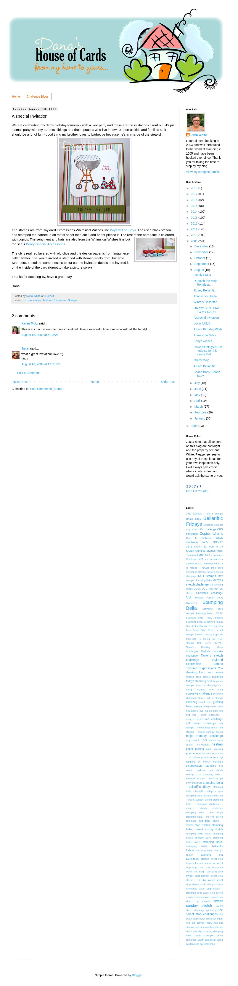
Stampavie (192, 603)
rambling (190, 761)
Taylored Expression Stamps (60, 300)
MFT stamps (207, 576)
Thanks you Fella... (206, 296)
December (201, 246)
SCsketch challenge (209, 593)
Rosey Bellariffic (204, 290)
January (200, 418)
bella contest (203, 677)
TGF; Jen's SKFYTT (210, 643)
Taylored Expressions (201, 668)
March (199, 406)
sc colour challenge (210, 761)
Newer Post (20, 381)
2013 (194, 217)
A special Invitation (206, 317)
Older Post (168, 381)
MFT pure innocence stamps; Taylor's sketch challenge (204, 572)
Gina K (218, 533)
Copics (205, 534)
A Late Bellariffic (204, 366)
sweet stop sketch (197, 875)
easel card (205, 702)
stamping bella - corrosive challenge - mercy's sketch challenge (204, 803)
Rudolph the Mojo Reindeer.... (205, 282)
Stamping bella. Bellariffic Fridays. (204, 621)
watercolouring (206, 939)
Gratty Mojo (201, 360)
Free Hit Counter (197, 491)
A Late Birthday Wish (208, 329)
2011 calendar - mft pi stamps (204, 513)
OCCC (197, 588)
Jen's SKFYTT (212, 542)
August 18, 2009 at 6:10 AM (39, 335)
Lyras (200, 555)
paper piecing (195, 748)
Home (16, 96)
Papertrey (213, 588)
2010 (194, 235)
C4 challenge (208, 529)
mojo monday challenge (204, 736)
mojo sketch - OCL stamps (201, 740)
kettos (194, 710)
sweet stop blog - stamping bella (204, 871)
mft (188, 714)
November (201, 252)
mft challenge (214, 719)
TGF (214, 639)
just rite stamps (32, 300)
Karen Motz (29, 323)
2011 (194, 229)
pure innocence (195, 753)
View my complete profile (203, 172)
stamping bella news (198, 833)
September (202, 264)
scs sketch (216, 770)
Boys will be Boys (122, 230)
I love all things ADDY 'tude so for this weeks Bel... (208, 350)
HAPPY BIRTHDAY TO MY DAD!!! (207, 309)
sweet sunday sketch (204, 903)
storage (205, 859)
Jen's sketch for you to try (204, 546)
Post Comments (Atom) (46, 389)
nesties (217, 744)
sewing (190, 774)
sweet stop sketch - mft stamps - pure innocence (204, 884)
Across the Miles (205, 335)
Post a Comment (28, 373)
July (197, 383)
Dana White (198, 135)
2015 (194, 205)
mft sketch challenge (201, 723)
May (197, 395)
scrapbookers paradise (201, 765)
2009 (194, 241)
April (197, 400)
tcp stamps (212, 910)
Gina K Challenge (199, 538)
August (199, 270)
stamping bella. (213, 842)
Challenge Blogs (37, 96)
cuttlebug (191, 702)
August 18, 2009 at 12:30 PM (40, 364)
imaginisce (210, 706)
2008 (194, 425)
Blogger (137, 975)
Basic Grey (193, 519)
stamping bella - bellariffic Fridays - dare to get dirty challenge (204, 778)
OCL (204, 588)
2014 (194, 211)
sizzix (198, 774)
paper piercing (214, 749)
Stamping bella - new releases (204, 617)
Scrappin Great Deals (209, 597)
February (200, 412)
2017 (194, 194)
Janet (25, 348)
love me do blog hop (211, 710)
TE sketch (204, 639)
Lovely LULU (202, 275)
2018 (194, 188)
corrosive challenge (199, 693)
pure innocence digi (212, 757)
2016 (194, 200)
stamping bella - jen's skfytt (204, 812)
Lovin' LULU (202, 323)
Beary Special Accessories (45, 244)
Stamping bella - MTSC (209, 613)
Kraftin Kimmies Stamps (200, 550)
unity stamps (204, 935)
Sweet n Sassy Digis (207, 634)
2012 (194, 223)
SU (188, 597)
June (198, 389)
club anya (216, 689)
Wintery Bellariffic (205, 302)
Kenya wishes (203, 341)
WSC (210, 672)
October (200, 258)
